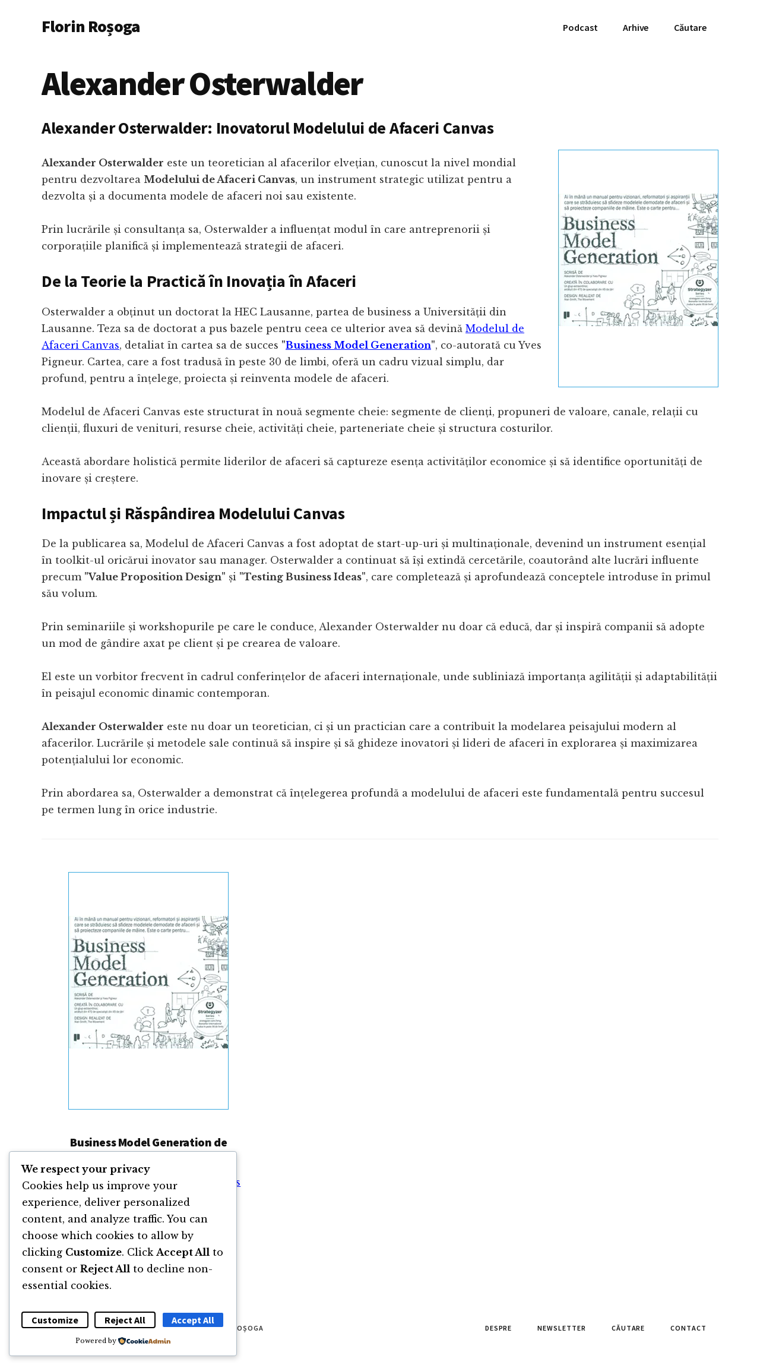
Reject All (124, 1320)
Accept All (193, 1320)
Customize (54, 1320)
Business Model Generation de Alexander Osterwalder (148, 1148)
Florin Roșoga (91, 26)
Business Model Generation (358, 345)
